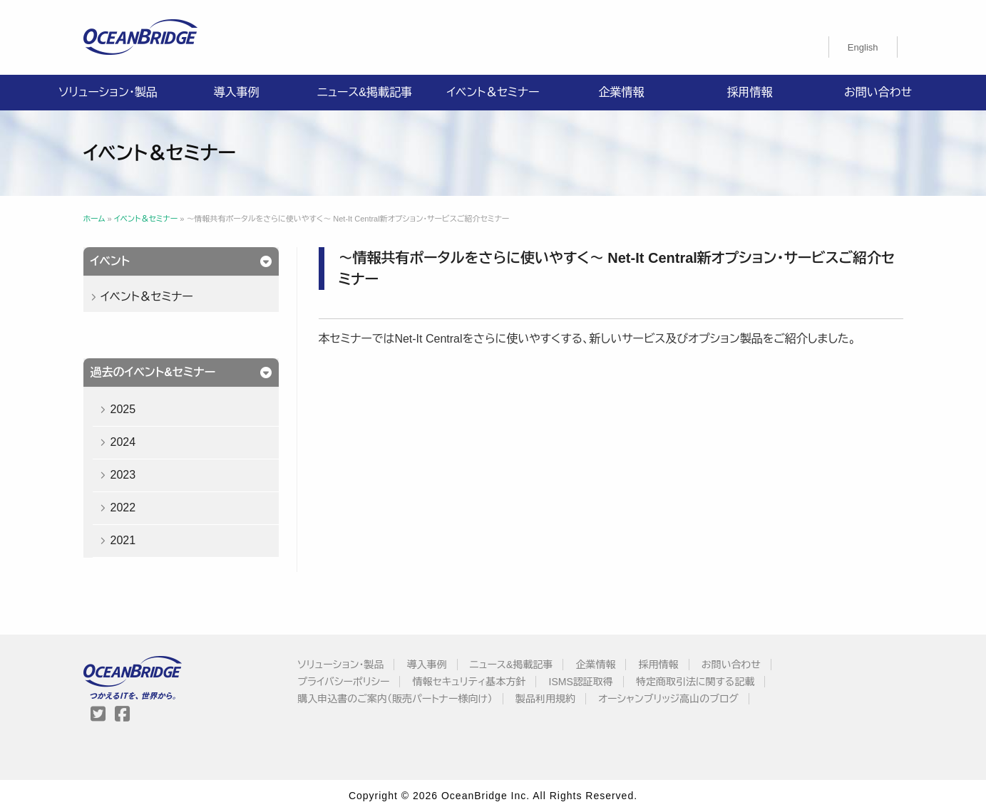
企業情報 (622, 92)
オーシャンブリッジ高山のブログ (668, 698)
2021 (122, 540)
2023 (122, 475)
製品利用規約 (545, 698)
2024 (122, 442)
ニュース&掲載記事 (364, 92)
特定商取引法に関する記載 (695, 681)
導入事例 (237, 92)
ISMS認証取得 (581, 681)
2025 (122, 409)
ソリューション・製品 (107, 92)
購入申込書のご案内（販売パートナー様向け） (395, 698)
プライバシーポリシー (343, 681)
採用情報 (750, 92)
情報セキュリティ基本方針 (469, 681)
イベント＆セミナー (492, 92)
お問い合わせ (878, 92)
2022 (122, 507)
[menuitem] (863, 47)
